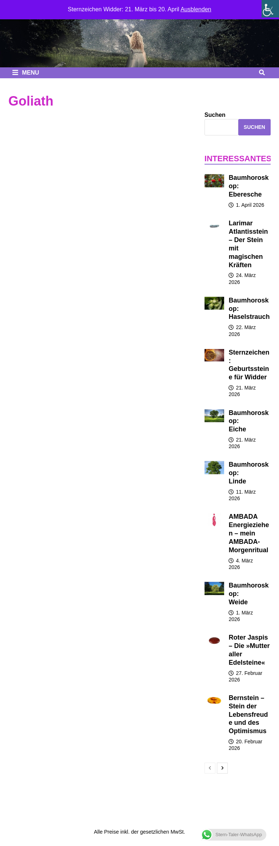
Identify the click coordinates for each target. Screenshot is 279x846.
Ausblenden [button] (196, 9)
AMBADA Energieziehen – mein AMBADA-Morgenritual (249, 533)
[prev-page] (210, 768)
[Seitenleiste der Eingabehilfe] (270, 8)
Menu (25, 72)
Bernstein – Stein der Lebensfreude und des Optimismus (248, 714)
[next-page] (222, 768)
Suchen (215, 115)
